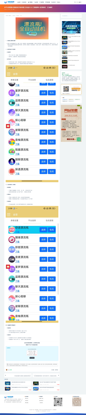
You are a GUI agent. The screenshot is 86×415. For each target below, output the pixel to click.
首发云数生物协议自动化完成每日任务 (18, 382)
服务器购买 (41, 400)
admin (9, 370)
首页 (10, 15)
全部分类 (14, 15)
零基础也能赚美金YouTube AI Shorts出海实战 (19, 387)
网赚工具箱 (41, 398)
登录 (80, 2)
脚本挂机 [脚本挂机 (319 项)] (71, 101)
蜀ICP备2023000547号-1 (48, 409)
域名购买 (41, 402)
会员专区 (5, 9)
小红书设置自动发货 (71, 65)
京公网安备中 (54, 409)
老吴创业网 (36, 409)
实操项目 (12, 384)
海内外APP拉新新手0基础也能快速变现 (47, 387)
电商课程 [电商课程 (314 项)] (77, 99)
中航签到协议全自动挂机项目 (73, 55)
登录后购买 (32, 357)
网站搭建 (26, 402)
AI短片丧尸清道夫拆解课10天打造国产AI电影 (48, 382)
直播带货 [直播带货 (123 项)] (65, 101)
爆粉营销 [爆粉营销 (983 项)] (71, 99)
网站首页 (26, 398)
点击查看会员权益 (36, 342)
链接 (56, 369)
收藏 (53, 369)
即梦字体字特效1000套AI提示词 (73, 60)
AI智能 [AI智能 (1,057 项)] (65, 99)
